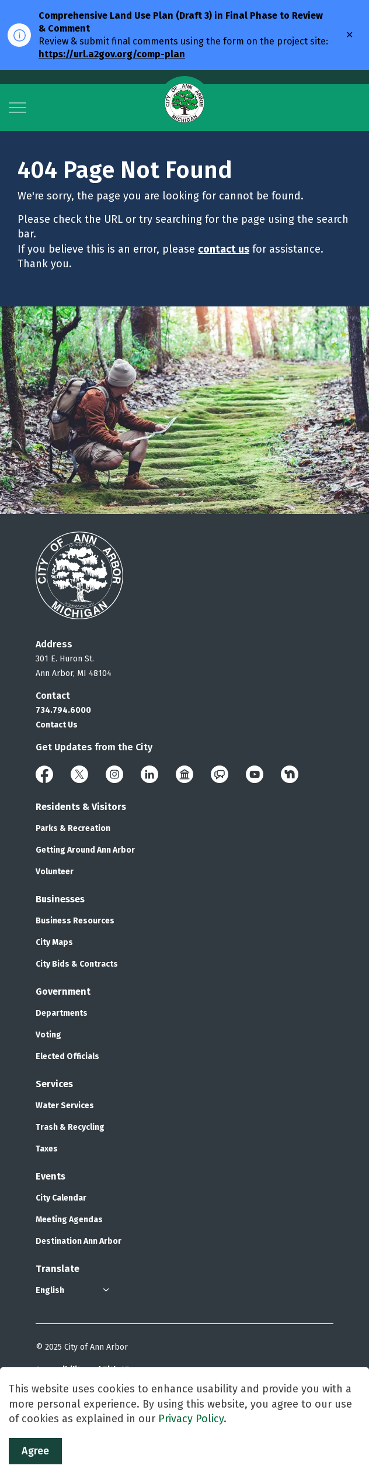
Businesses (60, 899)
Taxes (47, 1149)
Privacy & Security (71, 1416)
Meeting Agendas (69, 1220)
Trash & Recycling (70, 1127)
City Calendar (61, 1198)
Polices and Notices (74, 1393)
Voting (48, 1035)
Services (54, 1083)
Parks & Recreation (73, 828)
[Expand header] (17, 107)
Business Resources (75, 921)
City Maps (54, 942)
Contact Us (57, 725)
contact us (223, 249)
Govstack (93, 1439)
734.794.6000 (63, 710)
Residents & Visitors (81, 806)
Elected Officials (67, 1056)
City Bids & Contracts (77, 964)
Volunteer (55, 872)
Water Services (65, 1106)
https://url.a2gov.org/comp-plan (112, 54)
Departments (62, 1013)
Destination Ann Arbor (78, 1241)
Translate (57, 1268)
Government (63, 991)
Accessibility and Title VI (82, 1370)
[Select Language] (74, 1290)
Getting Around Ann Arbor (85, 850)
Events (50, 1176)
